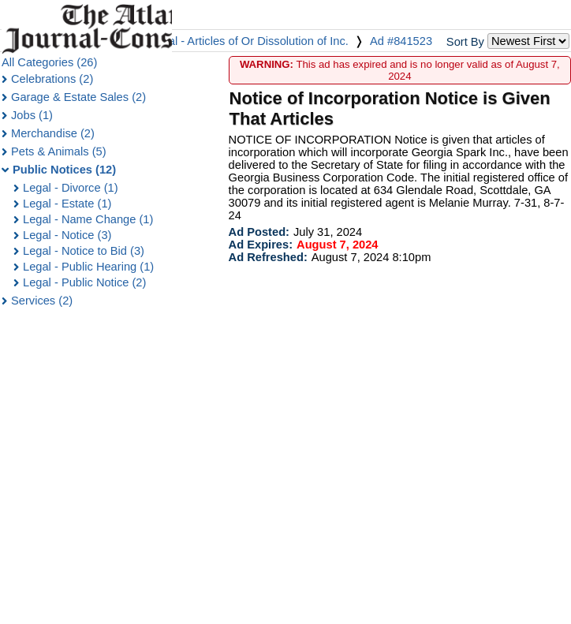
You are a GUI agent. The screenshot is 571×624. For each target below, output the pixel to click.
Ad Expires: (261, 244)
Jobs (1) (32, 115)
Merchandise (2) (53, 133)
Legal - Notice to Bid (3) (83, 251)
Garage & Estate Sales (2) (78, 97)
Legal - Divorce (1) (70, 187)
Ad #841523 (401, 41)
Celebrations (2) (52, 79)
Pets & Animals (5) (58, 151)
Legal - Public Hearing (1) (88, 266)
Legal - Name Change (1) (88, 219)
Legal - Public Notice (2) (84, 282)
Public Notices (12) (64, 169)
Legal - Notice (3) (67, 235)
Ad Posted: (259, 232)
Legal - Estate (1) (67, 203)
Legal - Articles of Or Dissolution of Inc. (249, 41)
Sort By (465, 41)
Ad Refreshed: (268, 257)
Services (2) (42, 300)
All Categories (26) (49, 62)
